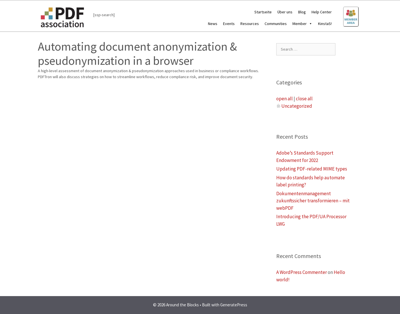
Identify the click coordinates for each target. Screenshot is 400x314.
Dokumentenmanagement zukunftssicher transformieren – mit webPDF (313, 200)
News (212, 23)
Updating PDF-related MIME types (311, 169)
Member (302, 23)
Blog (302, 11)
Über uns (284, 11)
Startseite (263, 11)
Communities (276, 23)
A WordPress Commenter (301, 272)
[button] (309, 23)
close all (304, 98)
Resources (249, 23)
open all (284, 98)
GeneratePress (233, 304)
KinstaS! (325, 23)
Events (229, 23)
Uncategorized (296, 106)
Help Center (322, 11)
